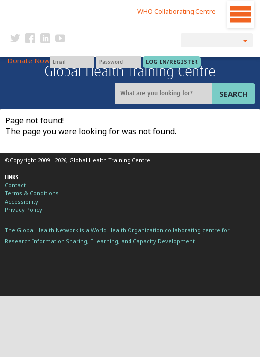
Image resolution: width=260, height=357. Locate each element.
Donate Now (28, 60)
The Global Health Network (72, 9)
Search (233, 94)
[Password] (118, 62)
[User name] (72, 62)
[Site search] (164, 93)
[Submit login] (172, 62)
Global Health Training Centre (130, 71)
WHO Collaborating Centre (176, 11)
